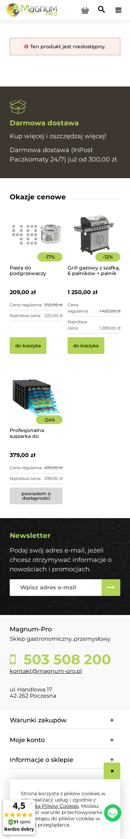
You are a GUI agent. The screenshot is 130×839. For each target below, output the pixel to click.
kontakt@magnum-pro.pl (46, 671)
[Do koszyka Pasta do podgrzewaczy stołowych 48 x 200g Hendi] (28, 345)
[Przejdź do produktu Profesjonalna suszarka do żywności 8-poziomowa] (36, 407)
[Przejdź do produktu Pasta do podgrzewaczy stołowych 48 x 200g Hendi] (36, 244)
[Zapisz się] (111, 587)
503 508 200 (65, 659)
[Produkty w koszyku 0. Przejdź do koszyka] (85, 10)
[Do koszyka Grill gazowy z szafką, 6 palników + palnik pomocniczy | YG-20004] (86, 345)
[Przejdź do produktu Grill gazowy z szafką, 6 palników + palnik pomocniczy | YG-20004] (94, 244)
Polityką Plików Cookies (50, 806)
